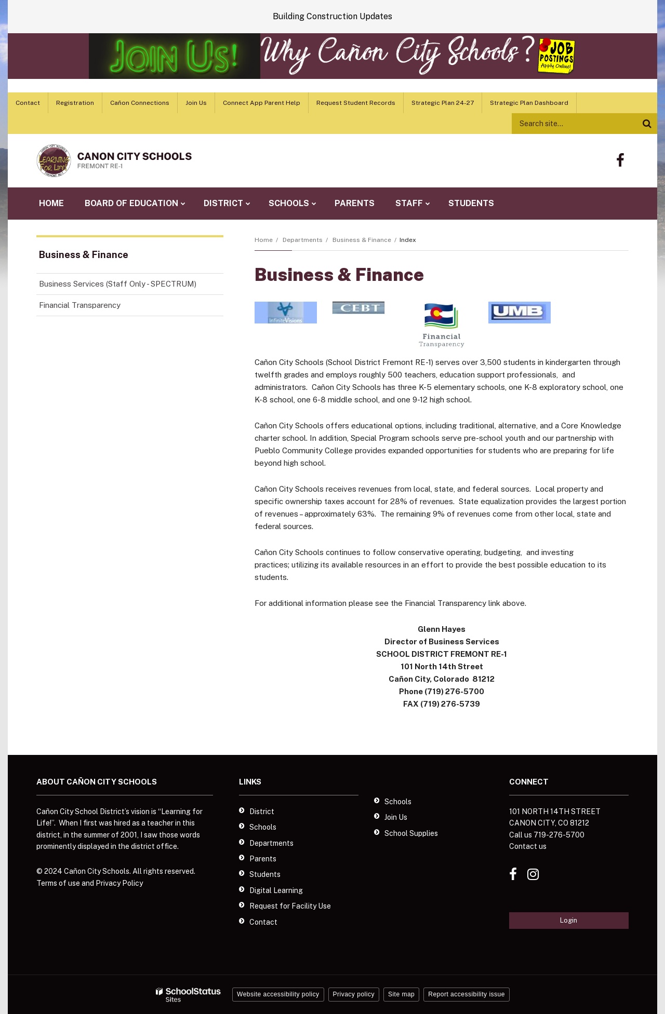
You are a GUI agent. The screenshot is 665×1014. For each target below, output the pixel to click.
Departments (303, 240)
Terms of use (58, 883)
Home (264, 240)
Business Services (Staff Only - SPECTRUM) (131, 285)
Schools (262, 827)
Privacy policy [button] (354, 994)
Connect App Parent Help (261, 102)
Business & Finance (361, 240)
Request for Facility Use (290, 906)
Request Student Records (355, 102)
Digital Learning (276, 890)
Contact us (528, 846)
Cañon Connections (139, 102)
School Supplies (411, 833)
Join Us (196, 102)
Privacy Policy (119, 883)
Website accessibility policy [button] (278, 994)
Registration (75, 102)
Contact (28, 102)
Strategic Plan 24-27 (442, 102)
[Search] (646, 123)
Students (265, 874)
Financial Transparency (80, 305)
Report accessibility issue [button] (466, 994)
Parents (262, 859)
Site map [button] (401, 994)
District (261, 811)
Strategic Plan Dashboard (529, 102)
